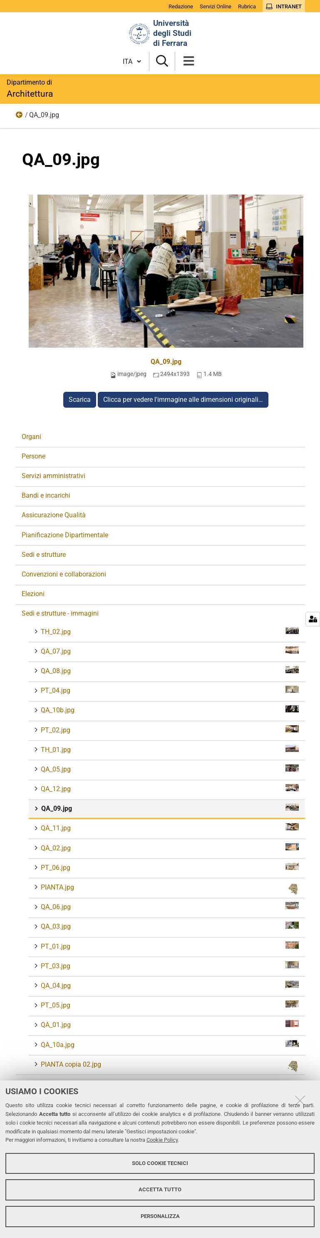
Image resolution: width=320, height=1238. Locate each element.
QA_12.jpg (169, 788)
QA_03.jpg (169, 926)
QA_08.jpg (169, 670)
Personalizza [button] (160, 1216)
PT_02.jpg (169, 729)
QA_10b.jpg (169, 709)
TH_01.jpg (169, 749)
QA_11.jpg (169, 827)
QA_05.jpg (169, 768)
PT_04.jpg (169, 690)
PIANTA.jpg (169, 889)
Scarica (80, 399)
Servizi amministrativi (53, 476)
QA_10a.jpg (169, 1044)
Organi (31, 437)
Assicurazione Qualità (54, 515)
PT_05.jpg (169, 1004)
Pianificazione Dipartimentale (65, 535)
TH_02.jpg (169, 631)
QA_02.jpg (169, 847)
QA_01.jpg (169, 1024)
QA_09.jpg (166, 362)
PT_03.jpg (169, 965)
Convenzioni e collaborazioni (64, 574)
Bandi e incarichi (46, 495)
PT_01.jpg (169, 946)
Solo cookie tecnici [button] (160, 1163)
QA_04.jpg (169, 985)
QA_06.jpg (169, 906)
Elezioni (33, 594)
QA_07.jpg (169, 651)
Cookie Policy (162, 1140)
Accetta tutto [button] (160, 1189)
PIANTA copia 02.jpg (169, 1066)
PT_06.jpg (169, 867)
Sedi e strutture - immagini (19, 117)
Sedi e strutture (44, 555)
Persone (33, 456)
